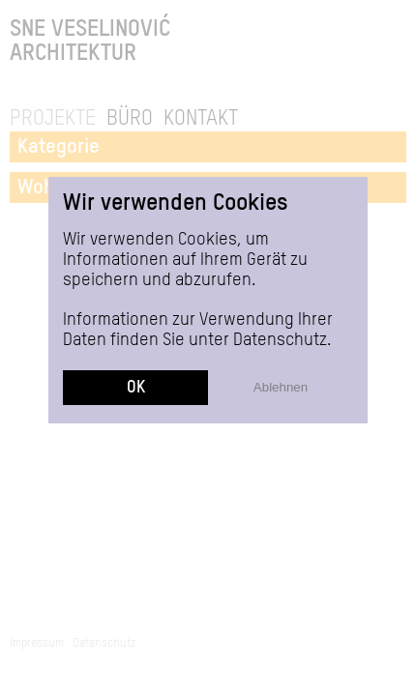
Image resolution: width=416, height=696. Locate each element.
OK (136, 387)
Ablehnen (280, 387)
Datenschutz (280, 340)
